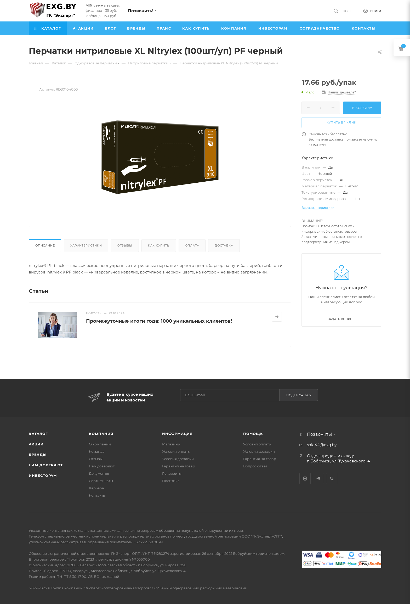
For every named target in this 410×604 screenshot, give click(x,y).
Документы (99, 473)
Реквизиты (171, 473)
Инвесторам (43, 475)
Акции (36, 444)
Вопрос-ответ (255, 466)
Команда (97, 451)
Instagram (305, 478)
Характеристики (86, 245)
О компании (100, 444)
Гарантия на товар (178, 466)
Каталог (38, 434)
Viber (331, 478)
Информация (177, 434)
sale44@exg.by (322, 444)
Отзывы (124, 245)
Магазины (171, 444)
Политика (171, 481)
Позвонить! (140, 10)
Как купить (158, 245)
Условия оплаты (176, 451)
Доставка (224, 245)
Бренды (38, 454)
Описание (45, 245)
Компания (101, 434)
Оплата (192, 245)
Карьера (96, 488)
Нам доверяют (46, 465)
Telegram (318, 478)
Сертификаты (101, 481)
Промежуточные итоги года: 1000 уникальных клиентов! (159, 321)
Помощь (253, 434)
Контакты (97, 495)
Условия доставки (178, 459)
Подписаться (299, 395)
